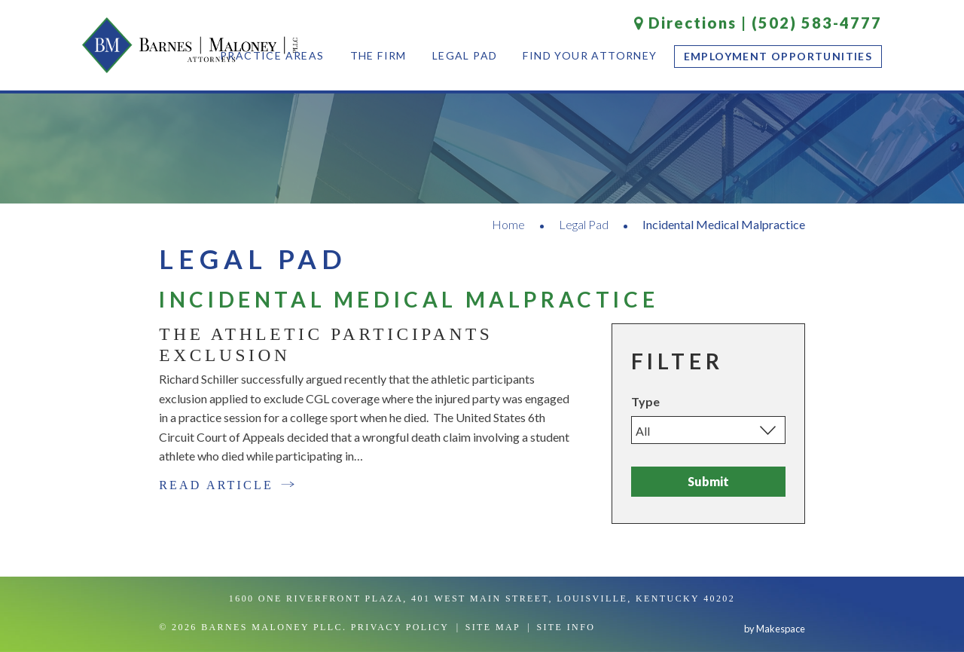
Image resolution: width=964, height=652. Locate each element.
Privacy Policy (400, 627)
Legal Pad (465, 55)
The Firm (378, 55)
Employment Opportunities (778, 56)
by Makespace (774, 629)
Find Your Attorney (590, 55)
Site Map (493, 627)
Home (508, 224)
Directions (685, 23)
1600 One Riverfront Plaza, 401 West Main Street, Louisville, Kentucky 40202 (482, 598)
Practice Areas (272, 55)
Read (226, 485)
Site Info (565, 627)
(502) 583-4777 (817, 23)
